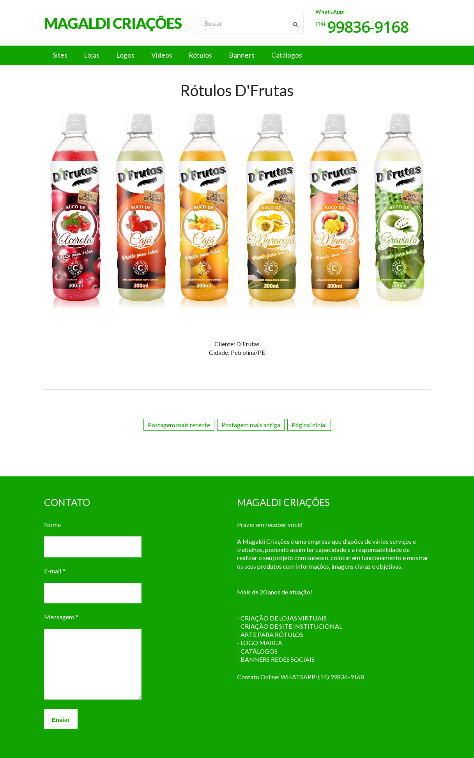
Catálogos (306, 55)
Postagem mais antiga (250, 424)
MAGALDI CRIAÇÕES (113, 23)
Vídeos (172, 55)
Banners (258, 55)
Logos (133, 55)
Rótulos (214, 55)
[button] (237, 55)
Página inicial (309, 424)
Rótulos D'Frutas (237, 90)
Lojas (96, 55)
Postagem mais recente (179, 424)
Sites (61, 55)
